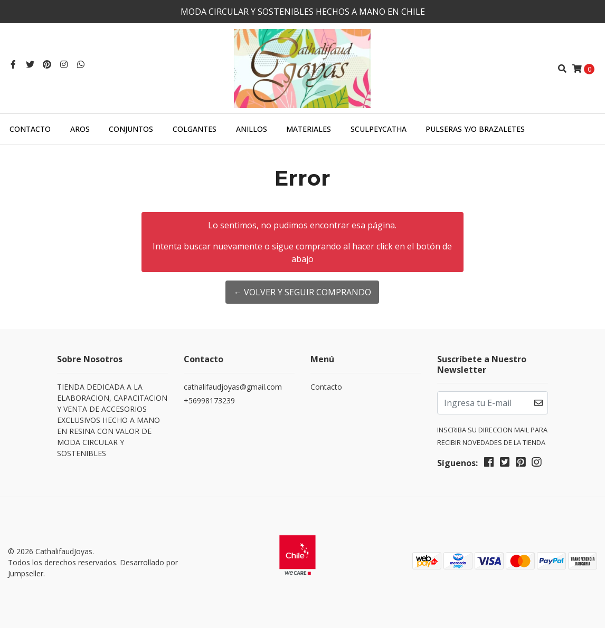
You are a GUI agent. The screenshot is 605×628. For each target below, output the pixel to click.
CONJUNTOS (131, 129)
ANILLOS (251, 129)
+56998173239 (209, 400)
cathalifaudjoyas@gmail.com (233, 387)
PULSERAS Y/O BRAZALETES (475, 129)
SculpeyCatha (379, 129)
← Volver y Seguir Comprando (302, 292)
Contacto (30, 129)
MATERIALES (308, 129)
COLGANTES (194, 129)
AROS (80, 129)
